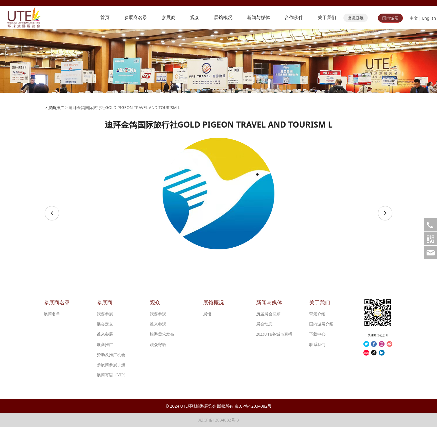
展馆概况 (223, 17)
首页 (105, 17)
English (429, 18)
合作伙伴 (294, 17)
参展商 (169, 17)
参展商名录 (135, 17)
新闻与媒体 (258, 17)
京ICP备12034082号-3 (218, 420)
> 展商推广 (54, 107)
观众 (194, 17)
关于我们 (327, 17)
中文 (414, 18)
